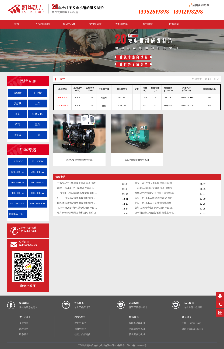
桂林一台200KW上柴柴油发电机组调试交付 (78, 188)
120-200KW (17, 172)
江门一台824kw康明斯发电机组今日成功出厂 (78, 198)
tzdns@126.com (28, 244)
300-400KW (17, 182)
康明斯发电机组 (137, 323)
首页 (207, 79)
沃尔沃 (18, 103)
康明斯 (18, 93)
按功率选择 (80, 323)
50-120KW (38, 161)
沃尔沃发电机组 (137, 328)
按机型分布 (95, 24)
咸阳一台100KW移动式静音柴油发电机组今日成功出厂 (156, 198)
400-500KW (37, 182)
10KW (61, 78)
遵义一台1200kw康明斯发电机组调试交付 (156, 183)
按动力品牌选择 (82, 334)
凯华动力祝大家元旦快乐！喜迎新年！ (155, 193)
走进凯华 (23, 323)
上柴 (37, 103)
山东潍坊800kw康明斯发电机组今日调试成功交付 (78, 203)
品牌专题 (28, 81)
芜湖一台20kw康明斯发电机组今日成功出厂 (78, 207)
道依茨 (18, 135)
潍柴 (17, 114)
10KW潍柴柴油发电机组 (137, 159)
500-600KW (17, 193)
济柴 (17, 124)
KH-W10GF (62, 105)
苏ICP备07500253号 (136, 345)
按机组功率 (121, 24)
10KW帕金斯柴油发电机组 (79, 159)
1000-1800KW (38, 203)
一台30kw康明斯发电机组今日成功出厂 (156, 188)
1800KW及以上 (17, 214)
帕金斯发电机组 (137, 334)
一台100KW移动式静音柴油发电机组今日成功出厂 (78, 193)
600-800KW (37, 193)
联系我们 (174, 24)
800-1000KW (17, 203)
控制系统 (148, 24)
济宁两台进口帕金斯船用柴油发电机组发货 (156, 212)
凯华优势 (23, 328)
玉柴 (37, 124)
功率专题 (28, 149)
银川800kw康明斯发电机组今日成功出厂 (78, 212)
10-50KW (17, 161)
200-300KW (37, 172)
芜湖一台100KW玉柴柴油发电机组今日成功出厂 (156, 203)
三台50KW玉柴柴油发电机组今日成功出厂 (78, 183)
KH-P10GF (62, 97)
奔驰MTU (37, 114)
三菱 (37, 135)
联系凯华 (23, 334)
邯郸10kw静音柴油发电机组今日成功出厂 (156, 207)
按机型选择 (80, 328)
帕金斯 (38, 93)
